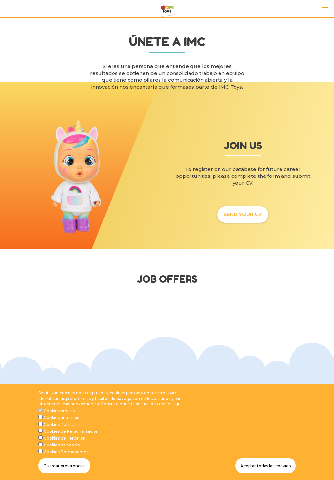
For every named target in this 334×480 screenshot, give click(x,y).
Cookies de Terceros (64, 443)
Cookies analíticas (61, 422)
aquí (177, 408)
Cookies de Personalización (71, 436)
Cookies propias (59, 415)
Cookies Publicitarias (64, 429)
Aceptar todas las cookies (265, 470)
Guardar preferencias (64, 470)
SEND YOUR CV (243, 214)
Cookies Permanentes (66, 456)
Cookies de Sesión (62, 449)
